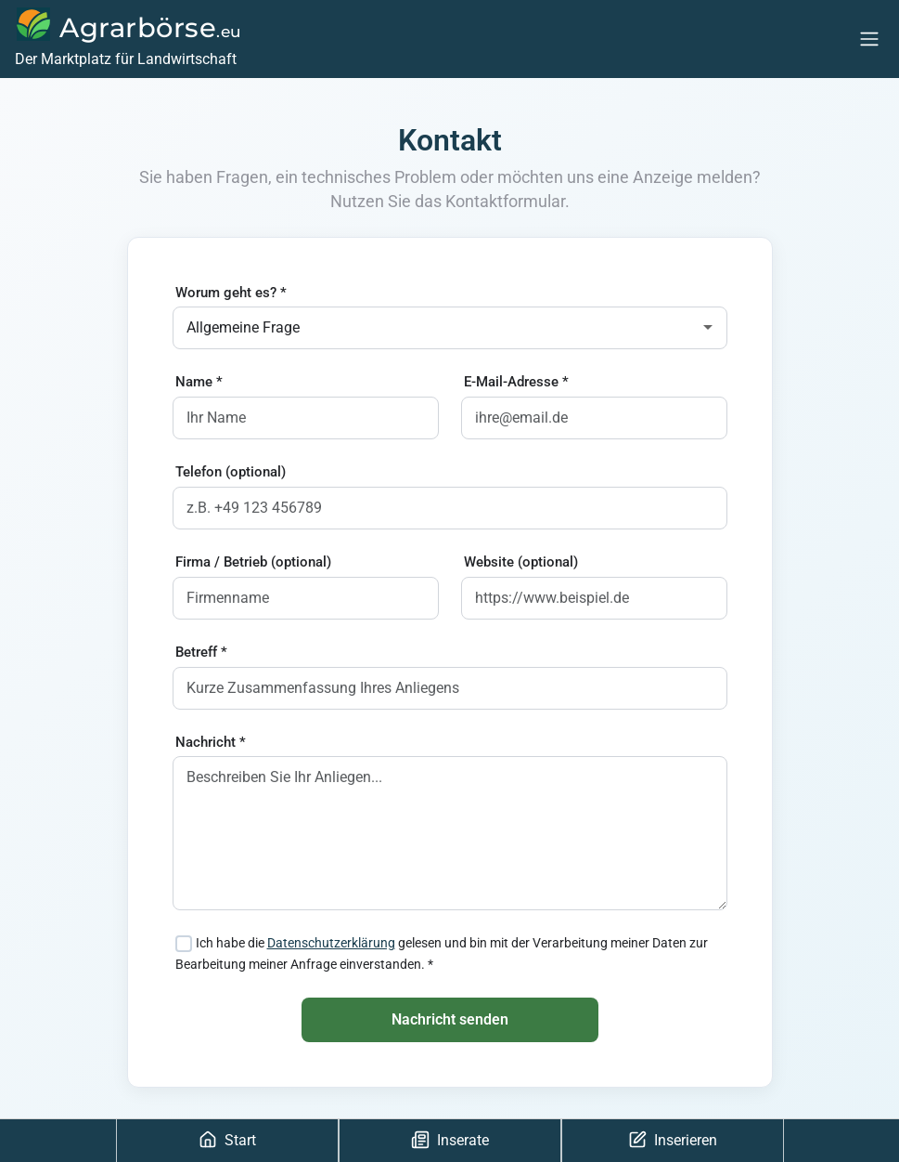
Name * (199, 381)
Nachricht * (210, 742)
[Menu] (869, 39)
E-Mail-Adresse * (516, 381)
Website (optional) (521, 562)
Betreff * (201, 652)
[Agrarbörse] (126, 39)
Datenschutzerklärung (331, 943)
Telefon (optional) (230, 471)
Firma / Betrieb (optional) (253, 562)
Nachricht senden (450, 1019)
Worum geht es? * (231, 292)
